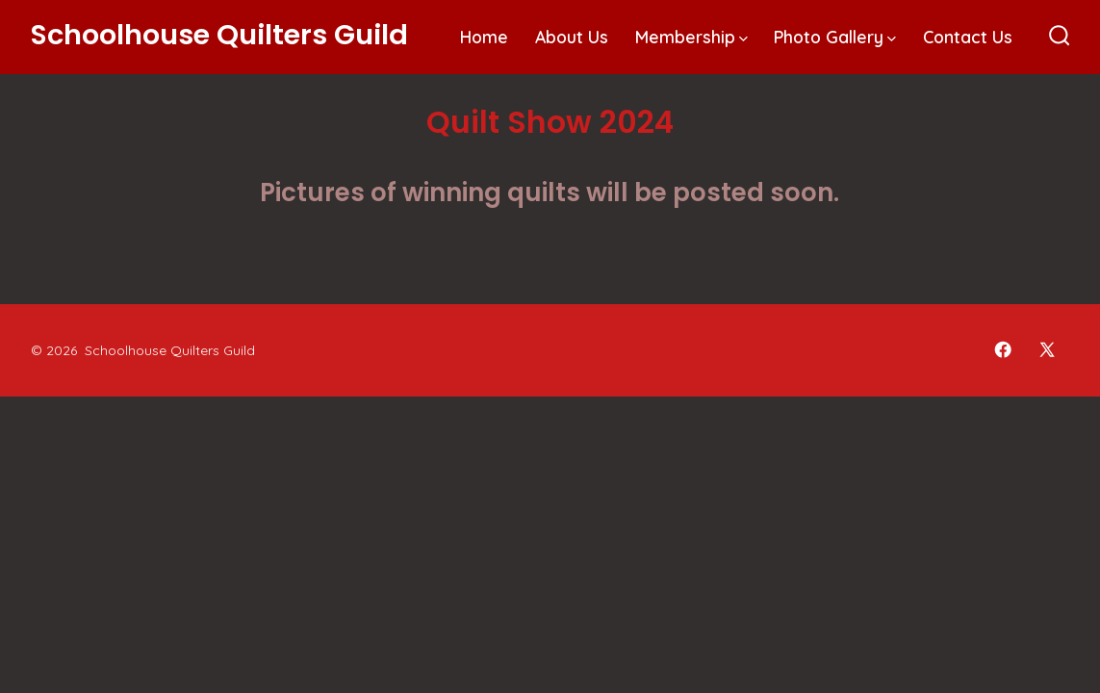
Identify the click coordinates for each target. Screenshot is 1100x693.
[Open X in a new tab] (1047, 349)
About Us (571, 36)
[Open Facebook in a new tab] (1002, 349)
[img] (743, 39)
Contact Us (967, 36)
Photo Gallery (835, 36)
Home (484, 36)
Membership (691, 36)
